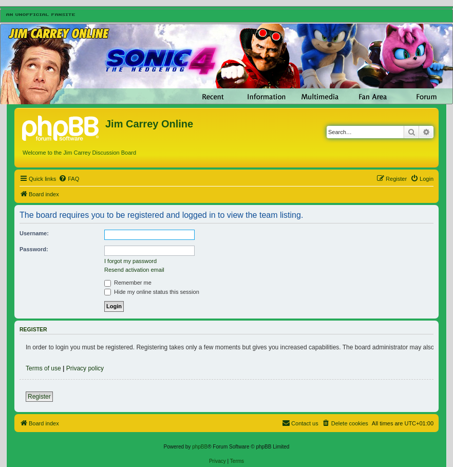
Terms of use (43, 368)
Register (39, 396)
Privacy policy (85, 368)
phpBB (199, 447)
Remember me (128, 282)
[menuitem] (69, 179)
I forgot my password (130, 261)
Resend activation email (134, 270)
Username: (34, 233)
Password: (34, 249)
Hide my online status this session (151, 292)
